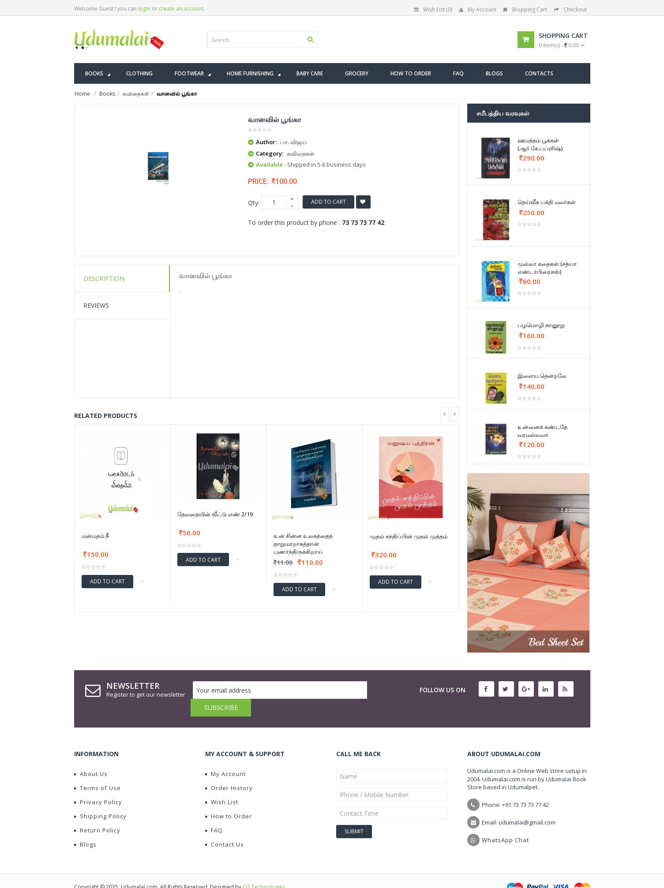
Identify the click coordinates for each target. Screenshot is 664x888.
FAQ (214, 813)
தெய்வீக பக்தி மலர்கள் (547, 202)
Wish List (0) (433, 9)
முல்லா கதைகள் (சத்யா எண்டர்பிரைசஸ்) (547, 268)
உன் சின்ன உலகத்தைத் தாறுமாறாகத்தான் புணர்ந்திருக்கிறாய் (303, 544)
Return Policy (97, 813)
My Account (477, 9)
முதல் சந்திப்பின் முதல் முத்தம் (408, 536)
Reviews (96, 305)
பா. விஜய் (293, 142)
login (144, 8)
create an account (181, 8)
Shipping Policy (100, 798)
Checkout (570, 9)
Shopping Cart (525, 9)
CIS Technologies (264, 869)
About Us (91, 756)
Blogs (85, 827)
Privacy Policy (98, 784)
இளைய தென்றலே (542, 376)
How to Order (228, 798)
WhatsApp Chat (505, 822)
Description (103, 278)
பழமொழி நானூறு (541, 325)
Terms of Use (97, 770)
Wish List (221, 784)
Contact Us (224, 827)
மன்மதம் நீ (95, 536)
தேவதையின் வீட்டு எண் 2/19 (215, 514)
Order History (229, 770)
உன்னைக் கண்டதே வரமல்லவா (542, 431)
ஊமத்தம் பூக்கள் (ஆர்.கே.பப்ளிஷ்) (540, 144)
